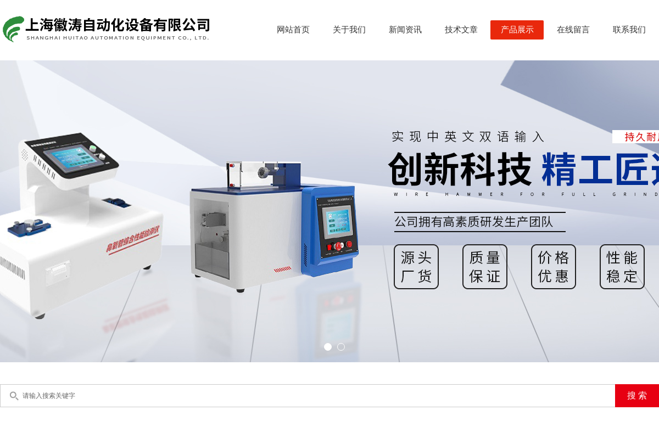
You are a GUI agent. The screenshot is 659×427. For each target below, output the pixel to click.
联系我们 (629, 29)
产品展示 (517, 29)
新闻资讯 (405, 29)
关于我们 (349, 29)
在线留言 (573, 29)
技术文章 (461, 29)
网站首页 (293, 29)
